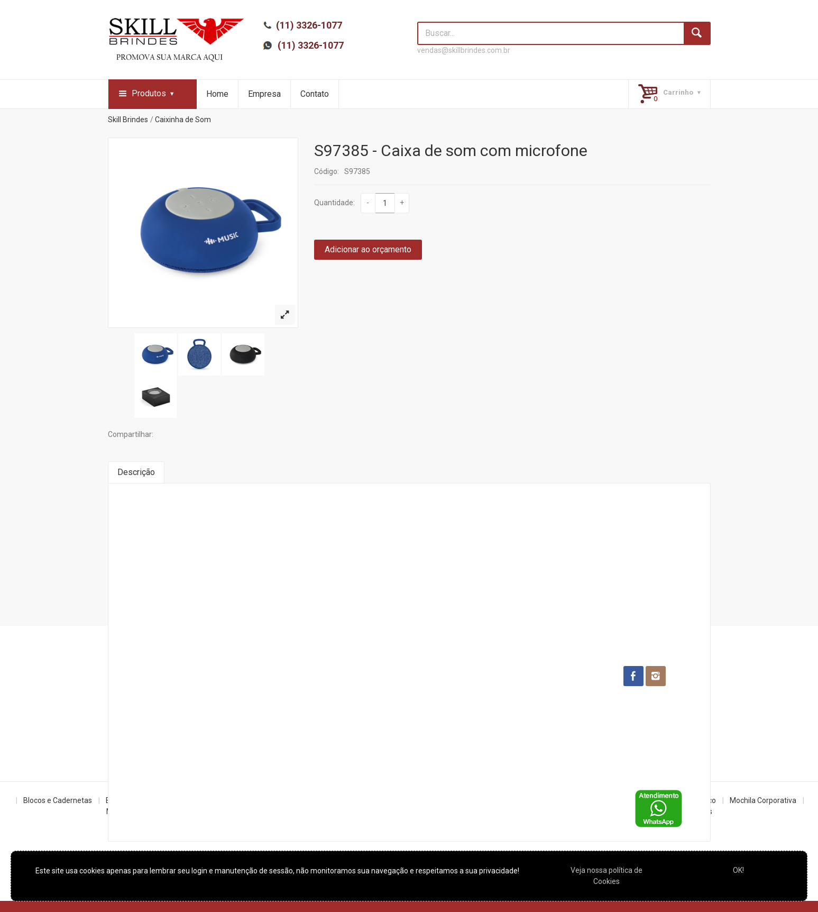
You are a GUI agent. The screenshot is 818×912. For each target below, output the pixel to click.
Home (217, 94)
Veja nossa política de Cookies (606, 876)
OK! (738, 870)
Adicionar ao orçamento (368, 249)
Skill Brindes (128, 119)
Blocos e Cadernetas (57, 800)
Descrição (136, 472)
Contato (314, 94)
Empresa (264, 94)
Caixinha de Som (183, 119)
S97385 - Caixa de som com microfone (450, 150)
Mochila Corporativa (763, 800)
